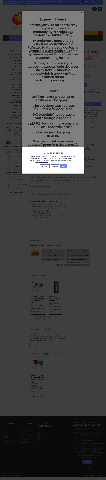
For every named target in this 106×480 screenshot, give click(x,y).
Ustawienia (44, 166)
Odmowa (55, 166)
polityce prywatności (41, 162)
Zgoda (63, 166)
